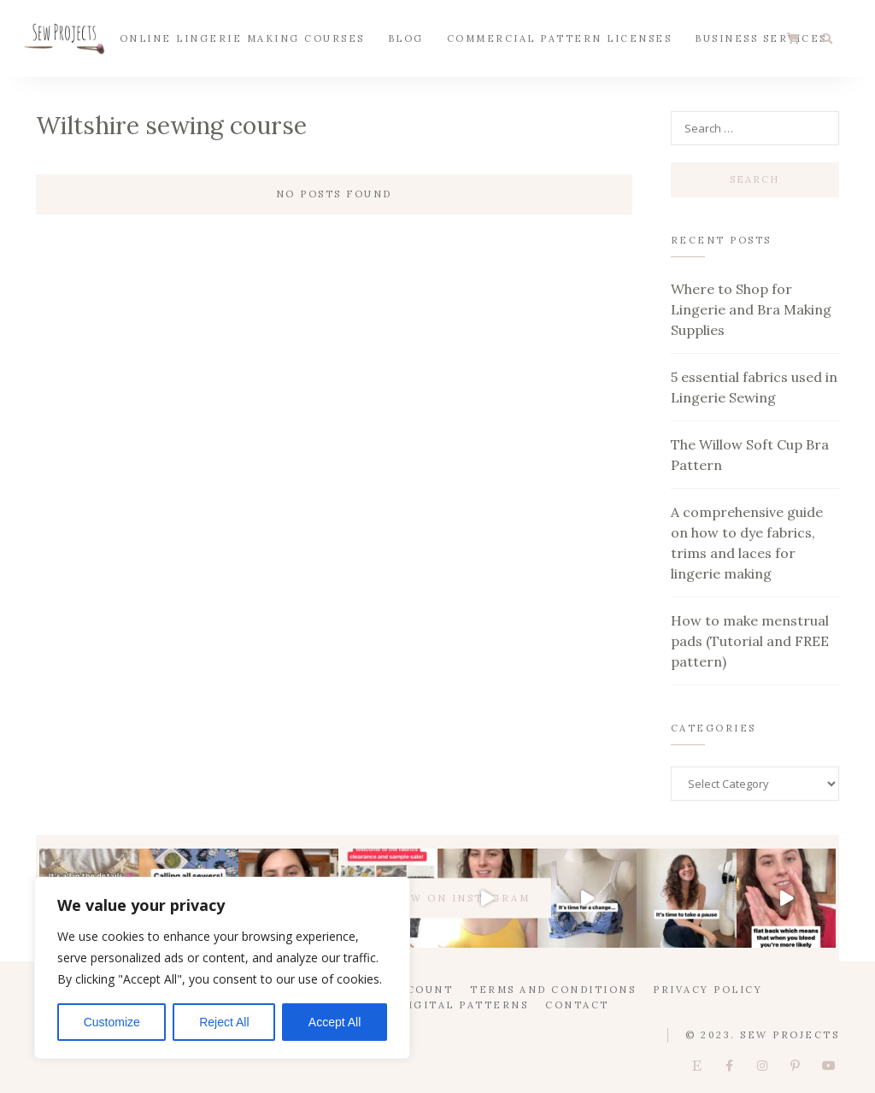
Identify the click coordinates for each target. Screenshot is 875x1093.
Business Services (761, 38)
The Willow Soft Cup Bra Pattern (750, 454)
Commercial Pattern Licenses (559, 38)
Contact (577, 1005)
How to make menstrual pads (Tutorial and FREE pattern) (750, 641)
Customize (112, 1022)
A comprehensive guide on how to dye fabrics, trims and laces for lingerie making (747, 542)
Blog (406, 38)
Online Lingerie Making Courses (242, 38)
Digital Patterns (463, 1005)
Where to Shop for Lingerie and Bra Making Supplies (751, 309)
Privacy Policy (707, 990)
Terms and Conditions (553, 990)
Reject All (224, 1022)
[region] (222, 968)
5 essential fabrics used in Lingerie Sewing (754, 387)
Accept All (334, 1022)
